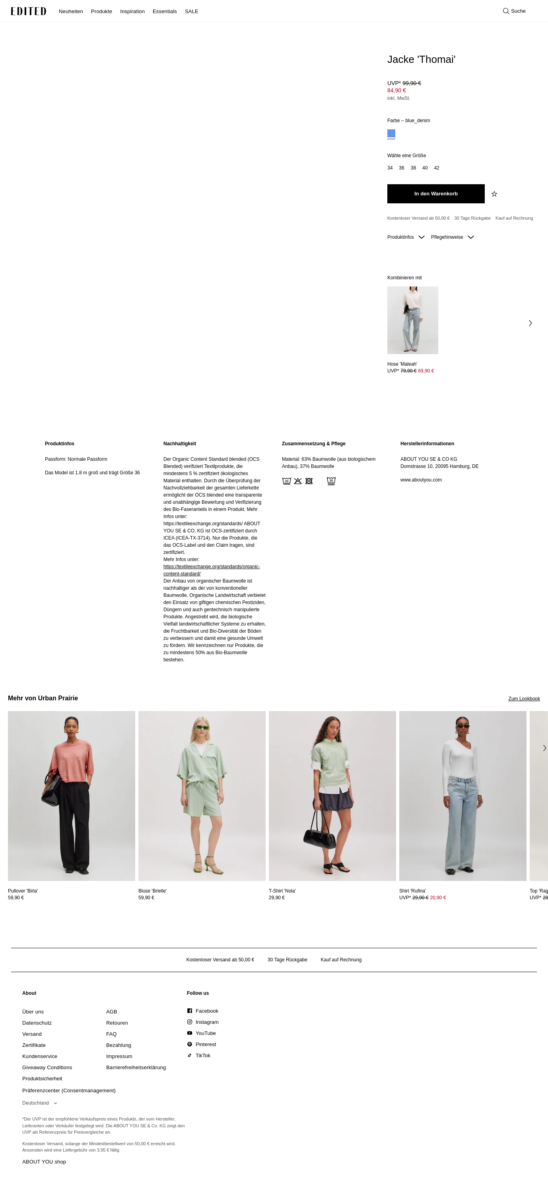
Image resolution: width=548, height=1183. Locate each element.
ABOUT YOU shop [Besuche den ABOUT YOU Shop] (44, 1161)
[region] (96, 551)
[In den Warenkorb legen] (436, 193)
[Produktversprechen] (460, 218)
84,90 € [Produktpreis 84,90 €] (396, 90)
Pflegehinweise (452, 237)
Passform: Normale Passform (76, 459)
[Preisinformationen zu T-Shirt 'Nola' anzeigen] (332, 897)
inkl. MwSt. (398, 98)
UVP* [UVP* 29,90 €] (422, 897)
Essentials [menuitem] (165, 11)
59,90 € (16, 897)
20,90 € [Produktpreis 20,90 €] (438, 897)
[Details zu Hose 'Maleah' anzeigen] (412, 320)
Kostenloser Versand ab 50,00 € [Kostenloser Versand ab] (418, 218)
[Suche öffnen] (514, 11)
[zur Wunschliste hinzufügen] (495, 193)
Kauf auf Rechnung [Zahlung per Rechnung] (514, 218)
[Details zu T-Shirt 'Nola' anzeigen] (332, 796)
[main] (274, 551)
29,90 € (277, 897)
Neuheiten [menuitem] (71, 11)
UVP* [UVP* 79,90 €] (410, 370)
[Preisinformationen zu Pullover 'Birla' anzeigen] (71, 897)
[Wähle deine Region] (41, 1103)
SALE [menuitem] (191, 11)
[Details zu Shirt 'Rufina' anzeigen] (463, 796)
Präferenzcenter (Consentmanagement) (69, 1090)
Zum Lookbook (524, 699)
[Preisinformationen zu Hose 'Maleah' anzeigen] (412, 370)
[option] (391, 134)
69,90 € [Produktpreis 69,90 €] (426, 370)
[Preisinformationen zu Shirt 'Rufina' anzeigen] (463, 897)
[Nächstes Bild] (530, 323)
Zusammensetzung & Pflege (314, 443)
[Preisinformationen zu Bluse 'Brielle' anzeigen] (202, 897)
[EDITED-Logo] (28, 11)
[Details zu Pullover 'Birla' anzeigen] (71, 796)
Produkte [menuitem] (101, 11)
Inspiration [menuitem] (132, 11)
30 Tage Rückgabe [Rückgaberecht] (473, 218)
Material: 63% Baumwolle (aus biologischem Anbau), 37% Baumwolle (328, 462)
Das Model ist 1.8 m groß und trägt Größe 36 (92, 473)
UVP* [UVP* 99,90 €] (404, 83)
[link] (29, 995)
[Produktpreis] (460, 91)
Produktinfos (406, 237)
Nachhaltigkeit (179, 443)
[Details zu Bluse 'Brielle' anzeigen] (202, 796)
